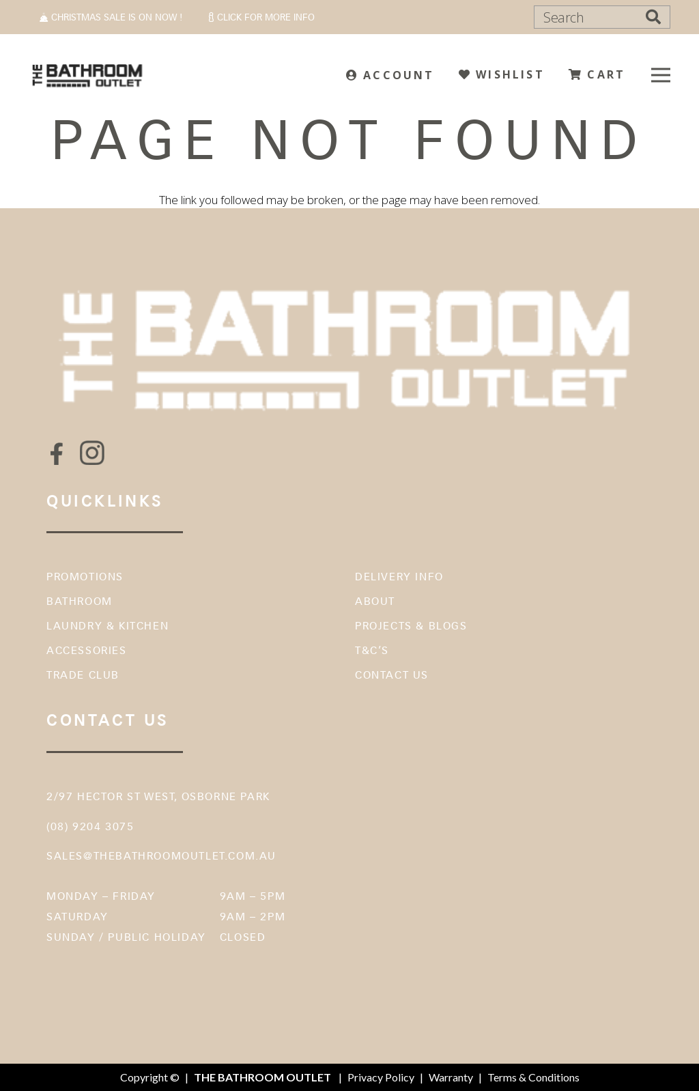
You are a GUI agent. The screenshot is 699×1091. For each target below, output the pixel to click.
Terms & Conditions (533, 1077)
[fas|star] (56, 453)
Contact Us (392, 674)
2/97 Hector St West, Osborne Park (158, 796)
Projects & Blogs (411, 625)
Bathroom (79, 601)
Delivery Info (399, 576)
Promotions (85, 576)
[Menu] (660, 75)
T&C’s (372, 650)
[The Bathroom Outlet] (87, 75)
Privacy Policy (380, 1077)
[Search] (602, 17)
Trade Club (82, 674)
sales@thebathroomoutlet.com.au (161, 855)
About (375, 601)
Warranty (451, 1077)
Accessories (86, 650)
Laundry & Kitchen (107, 625)
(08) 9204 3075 (90, 826)
